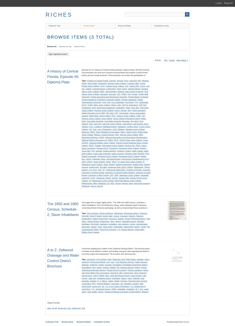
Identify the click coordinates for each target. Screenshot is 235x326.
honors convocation (137, 113)
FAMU (123, 94)
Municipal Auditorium (90, 137)
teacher (85, 170)
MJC (117, 135)
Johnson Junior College (91, 119)
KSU (91, 124)
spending (127, 284)
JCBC (138, 116)
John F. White (98, 276)
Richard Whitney (103, 284)
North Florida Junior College (131, 140)
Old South (95, 224)
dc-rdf (54, 308)
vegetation (130, 289)
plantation (104, 224)
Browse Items (89, 26)
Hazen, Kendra (120, 110)
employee (93, 265)
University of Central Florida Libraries (119, 173)
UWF (116, 175)
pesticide (85, 281)
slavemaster (128, 227)
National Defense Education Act (94, 140)
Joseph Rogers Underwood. (98, 221)
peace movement (88, 148)
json (69, 308)
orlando (85, 146)
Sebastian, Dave (98, 159)
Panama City (130, 146)
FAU (129, 94)
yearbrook (86, 186)
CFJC (102, 86)
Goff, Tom (143, 105)
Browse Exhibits (124, 26)
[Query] (157, 14)
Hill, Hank (110, 113)
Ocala (145, 140)
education (104, 94)
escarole (108, 265)
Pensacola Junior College (129, 148)
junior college (106, 119)
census (116, 216)
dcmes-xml (62, 308)
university (146, 170)
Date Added (181, 60)
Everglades (117, 265)
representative (141, 224)
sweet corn (96, 286)
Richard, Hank (131, 154)
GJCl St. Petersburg (130, 105)
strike (105, 165)
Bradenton (102, 83)
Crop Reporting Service (124, 262)
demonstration (111, 92)
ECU (146, 92)
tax (103, 286)
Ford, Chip (106, 102)
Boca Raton (93, 83)
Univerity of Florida (133, 170)
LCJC (91, 127)
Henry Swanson (140, 273)
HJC (116, 113)
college (88, 89)
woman (118, 183)
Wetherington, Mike (89, 183)
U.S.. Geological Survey (100, 289)
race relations (123, 224)
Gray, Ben (135, 108)
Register (228, 3)
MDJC (92, 132)
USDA (113, 289)
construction (111, 89)
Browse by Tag (65, 46)
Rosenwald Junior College (128, 156)
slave (100, 227)
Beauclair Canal (119, 259)
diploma (121, 92)
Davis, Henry (122, 89)
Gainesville (143, 102)
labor (112, 221)
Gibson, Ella (116, 105)
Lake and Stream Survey (120, 276)
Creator (172, 60)
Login (219, 3)
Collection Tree (54, 26)
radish (110, 281)
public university (118, 154)
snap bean (115, 284)
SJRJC (89, 162)
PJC (93, 151)
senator (94, 227)
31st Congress (92, 213)
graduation (120, 108)
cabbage (140, 259)
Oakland (136, 278)
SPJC (108, 162)
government (128, 273)
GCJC (84, 105)
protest (128, 151)
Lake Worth (127, 124)
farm (94, 268)
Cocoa (142, 86)
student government (124, 165)
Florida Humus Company (116, 270)
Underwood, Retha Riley (115, 170)
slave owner (107, 227)
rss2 (83, 308)
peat (142, 278)
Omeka (186, 322)
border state (107, 216)
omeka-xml (76, 308)
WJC (112, 183)
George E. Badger (116, 219)
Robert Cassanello (89, 156)
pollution (93, 281)
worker (101, 292)
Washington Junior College (103, 181)
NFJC (116, 140)
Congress (124, 216)
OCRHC (85, 143)
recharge (123, 281)
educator (112, 94)
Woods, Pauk (127, 183)
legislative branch (110, 127)
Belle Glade (130, 259)
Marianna (85, 132)
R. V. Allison (102, 281)
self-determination (113, 159)
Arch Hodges (101, 259)
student (112, 165)
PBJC (138, 146)
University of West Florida (98, 175)
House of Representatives (135, 219)
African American (106, 213)
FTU (136, 102)
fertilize (113, 268)
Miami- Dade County (128, 132)
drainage (85, 265)
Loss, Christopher (104, 129)
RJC (147, 154)
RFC (94, 284)
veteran (115, 178)
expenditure (86, 268)
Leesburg (98, 127)
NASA (101, 137)
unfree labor (139, 230)
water (84, 292)
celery (146, 259)
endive (101, 265)
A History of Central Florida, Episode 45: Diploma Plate (63, 76)
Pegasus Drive (102, 148)
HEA (129, 110)
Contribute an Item (161, 26)
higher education (139, 110)
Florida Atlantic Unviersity (138, 97)
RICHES (59, 15)
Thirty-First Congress (108, 230)
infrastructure (87, 276)
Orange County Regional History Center (132, 143)
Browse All (52, 46)
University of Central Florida (93, 173)
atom (49, 308)
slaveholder (118, 227)
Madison (121, 129)
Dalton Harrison (141, 262)
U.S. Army (93, 170)
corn (108, 262)
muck (130, 278)
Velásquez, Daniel (103, 178)
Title (165, 60)
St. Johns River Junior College (130, 162)
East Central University (134, 92)
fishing (137, 268)
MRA (141, 135)
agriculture (91, 259)
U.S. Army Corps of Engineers (117, 286)
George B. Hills (116, 273)
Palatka (98, 146)
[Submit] (187, 14)
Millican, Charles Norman (104, 135)
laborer (118, 221)
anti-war (120, 81)
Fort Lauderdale (117, 102)
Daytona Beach (134, 89)
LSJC (114, 129)
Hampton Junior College (103, 110)
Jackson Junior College (126, 116)
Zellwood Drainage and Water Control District (123, 292)
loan (94, 129)
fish (118, 268)
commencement (98, 89)
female (134, 94)
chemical (85, 262)
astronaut (133, 81)
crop (112, 262)
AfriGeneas (118, 213)
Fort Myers (129, 102)
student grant (138, 165)
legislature (122, 127)
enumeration (87, 219)
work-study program (142, 183)
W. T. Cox (139, 289)
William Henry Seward (90, 232)
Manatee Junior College (135, 129)
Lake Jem (92, 278)
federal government (100, 219)
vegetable (121, 289)
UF (104, 170)
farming (106, 268)
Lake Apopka (136, 276)
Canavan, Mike (133, 83)
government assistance (106, 108)
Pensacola (113, 148)
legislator (140, 221)
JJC (143, 116)
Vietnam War (124, 178)
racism (132, 224)
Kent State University (95, 121)
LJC (90, 129)
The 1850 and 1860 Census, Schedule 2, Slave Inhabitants (63, 209)
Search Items (79, 46)
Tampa (147, 167)
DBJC (102, 92)
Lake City (97, 124)
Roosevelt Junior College (107, 156)
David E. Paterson (136, 216)
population (113, 224)
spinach (135, 284)
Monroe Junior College (129, 135)
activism (112, 81)
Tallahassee (138, 167)
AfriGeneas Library (131, 213)
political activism (109, 151)
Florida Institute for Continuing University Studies (101, 100)
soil (121, 284)
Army (126, 81)
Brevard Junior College (117, 83)
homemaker (124, 113)
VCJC (93, 178)
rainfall (116, 281)
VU (90, 181)
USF (111, 175)
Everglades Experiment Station (135, 265)
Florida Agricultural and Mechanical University (109, 97)
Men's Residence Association (108, 132)
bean (110, 259)
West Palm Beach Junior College (128, 181)
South (143, 227)
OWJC (91, 146)
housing (85, 116)
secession (86, 227)
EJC (118, 94)
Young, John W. (97, 186)
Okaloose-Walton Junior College (102, 143)
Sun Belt (103, 167)
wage (146, 289)
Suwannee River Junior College (120, 167)
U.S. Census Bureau (125, 230)
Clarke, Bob (134, 86)
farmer (99, 268)
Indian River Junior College (100, 116)
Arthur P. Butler (96, 216)
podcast (99, 151)
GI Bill (90, 105)
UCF (99, 170)
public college (137, 151)
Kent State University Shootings (117, 121)
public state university (101, 154)
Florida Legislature (129, 100)
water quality (92, 292)
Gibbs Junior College (101, 105)
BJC (139, 81)
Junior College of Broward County (126, 119)
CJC (126, 86)
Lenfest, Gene (132, 127)
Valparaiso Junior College (129, 175)
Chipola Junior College (115, 86)
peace (144, 146)
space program (99, 162)
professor (120, 151)
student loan (94, 167)
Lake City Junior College (112, 124)
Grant (128, 108)
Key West (134, 121)
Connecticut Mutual (97, 262)
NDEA (110, 140)
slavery (137, 227)
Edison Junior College (90, 94)
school (88, 159)
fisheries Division (127, 268)
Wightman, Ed (103, 183)
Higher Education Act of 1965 (93, 113)
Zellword (145, 292)
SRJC (114, 162)
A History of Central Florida (97, 81)
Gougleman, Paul (89, 108)
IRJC (114, 116)
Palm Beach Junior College (113, 146)
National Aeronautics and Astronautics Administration (126, 137)
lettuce (123, 278)
